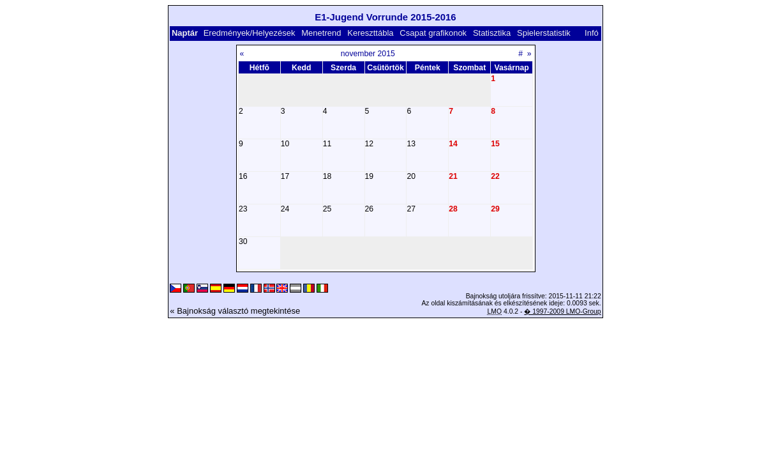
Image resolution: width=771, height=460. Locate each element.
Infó (592, 33)
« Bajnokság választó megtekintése (235, 311)
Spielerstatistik (544, 33)
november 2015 (368, 53)
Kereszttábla (370, 33)
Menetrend (321, 33)
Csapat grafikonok (433, 33)
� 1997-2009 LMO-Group (562, 311)
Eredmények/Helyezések (250, 33)
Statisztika (492, 33)
